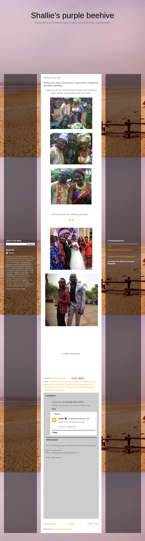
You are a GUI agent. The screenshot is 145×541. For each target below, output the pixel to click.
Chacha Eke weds (72, 384)
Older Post (93, 523)
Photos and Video (86, 384)
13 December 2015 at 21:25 (78, 419)
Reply (54, 409)
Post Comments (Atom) (63, 529)
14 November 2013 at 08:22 (73, 402)
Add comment (52, 440)
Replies (57, 414)
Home (72, 523)
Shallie (61, 419)
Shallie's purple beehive (72, 15)
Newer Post (49, 523)
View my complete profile (15, 289)
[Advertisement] (72, 50)
